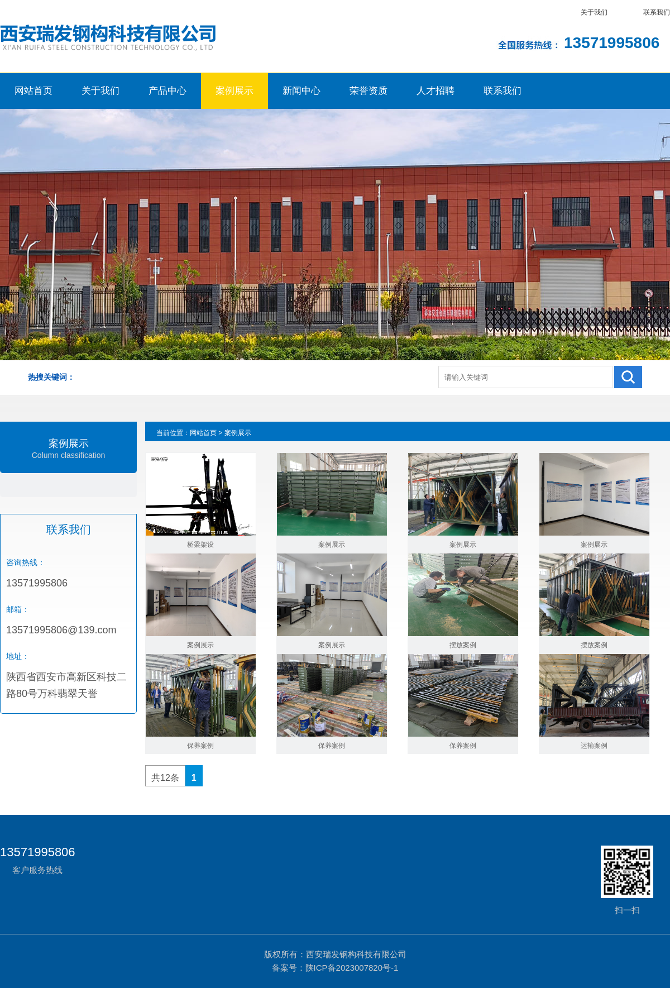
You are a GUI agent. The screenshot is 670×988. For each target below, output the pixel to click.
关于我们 (594, 12)
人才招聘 (435, 90)
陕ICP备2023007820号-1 (352, 967)
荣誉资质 (368, 90)
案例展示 (234, 90)
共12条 (165, 777)
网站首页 (33, 90)
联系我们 (656, 12)
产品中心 (167, 90)
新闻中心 (301, 90)
